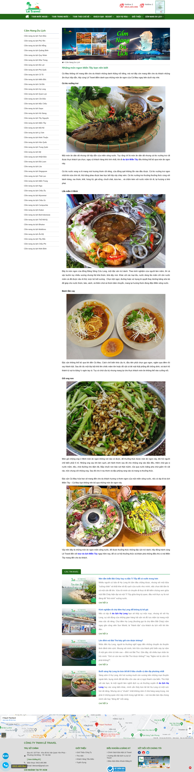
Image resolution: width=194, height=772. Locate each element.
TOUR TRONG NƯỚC (61, 16)
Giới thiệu (137, 16)
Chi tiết (103, 603)
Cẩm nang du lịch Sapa (33, 108)
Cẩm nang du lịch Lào (33, 166)
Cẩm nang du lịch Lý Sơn (34, 133)
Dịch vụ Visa (122, 16)
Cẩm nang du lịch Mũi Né (34, 128)
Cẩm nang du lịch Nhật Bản (35, 157)
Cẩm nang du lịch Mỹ (32, 152)
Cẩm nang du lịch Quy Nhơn (35, 55)
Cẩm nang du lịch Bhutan (34, 224)
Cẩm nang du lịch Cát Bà (34, 84)
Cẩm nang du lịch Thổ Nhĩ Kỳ (36, 220)
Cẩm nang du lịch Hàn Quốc (35, 142)
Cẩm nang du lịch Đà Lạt (34, 65)
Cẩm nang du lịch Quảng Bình (36, 50)
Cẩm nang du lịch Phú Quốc (35, 70)
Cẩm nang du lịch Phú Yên (34, 41)
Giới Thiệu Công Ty (84, 752)
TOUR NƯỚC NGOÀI (40, 16)
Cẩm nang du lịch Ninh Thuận (36, 137)
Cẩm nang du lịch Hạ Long (35, 89)
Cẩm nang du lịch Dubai (34, 210)
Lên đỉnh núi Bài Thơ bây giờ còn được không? (121, 640)
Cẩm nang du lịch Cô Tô (33, 75)
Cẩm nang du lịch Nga (33, 186)
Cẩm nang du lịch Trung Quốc (36, 147)
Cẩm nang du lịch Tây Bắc (35, 239)
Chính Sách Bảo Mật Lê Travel (119, 752)
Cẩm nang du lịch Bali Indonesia (37, 215)
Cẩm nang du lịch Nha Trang (36, 60)
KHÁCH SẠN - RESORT (104, 16)
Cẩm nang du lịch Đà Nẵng (35, 46)
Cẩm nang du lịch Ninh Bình (35, 249)
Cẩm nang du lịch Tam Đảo (35, 36)
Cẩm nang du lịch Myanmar (35, 195)
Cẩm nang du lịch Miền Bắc (35, 79)
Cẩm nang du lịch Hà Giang (35, 113)
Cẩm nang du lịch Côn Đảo (35, 99)
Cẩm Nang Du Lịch (154, 16)
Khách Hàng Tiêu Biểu (85, 759)
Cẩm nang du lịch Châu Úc (35, 200)
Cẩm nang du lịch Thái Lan (35, 176)
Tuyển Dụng (81, 762)
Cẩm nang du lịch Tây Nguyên (36, 118)
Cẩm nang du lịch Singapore (35, 171)
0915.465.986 (131, 7)
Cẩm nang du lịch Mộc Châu (35, 104)
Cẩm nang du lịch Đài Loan (35, 162)
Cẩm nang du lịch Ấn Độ (34, 234)
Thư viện (80, 756)
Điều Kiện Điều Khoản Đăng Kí (119, 761)
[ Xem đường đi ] (34, 759)
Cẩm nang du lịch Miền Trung (36, 181)
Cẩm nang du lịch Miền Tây (35, 123)
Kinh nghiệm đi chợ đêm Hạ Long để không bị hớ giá (123, 610)
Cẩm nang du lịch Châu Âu (35, 191)
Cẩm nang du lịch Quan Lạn (35, 94)
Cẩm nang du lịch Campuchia (36, 205)
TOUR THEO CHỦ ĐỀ (82, 16)
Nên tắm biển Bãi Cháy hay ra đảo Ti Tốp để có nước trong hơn (128, 579)
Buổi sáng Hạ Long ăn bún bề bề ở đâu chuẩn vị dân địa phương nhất (131, 671)
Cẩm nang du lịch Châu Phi (35, 244)
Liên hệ (28, 22)
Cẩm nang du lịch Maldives (35, 229)
